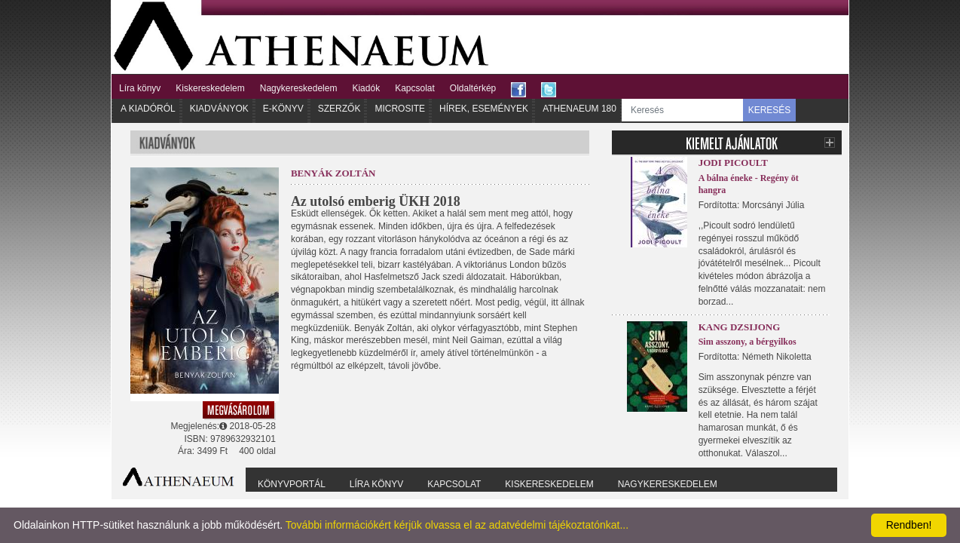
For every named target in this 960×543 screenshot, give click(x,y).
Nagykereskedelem (299, 88)
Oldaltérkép (473, 88)
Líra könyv (140, 88)
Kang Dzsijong (740, 327)
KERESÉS (769, 110)
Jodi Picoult (733, 162)
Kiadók (366, 88)
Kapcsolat (415, 88)
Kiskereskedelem (210, 88)
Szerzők (339, 108)
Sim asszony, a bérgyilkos (747, 341)
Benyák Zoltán (333, 173)
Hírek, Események (483, 108)
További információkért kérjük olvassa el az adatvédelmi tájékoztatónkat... (457, 525)
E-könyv (283, 108)
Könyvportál (292, 484)
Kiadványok (219, 108)
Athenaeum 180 (579, 108)
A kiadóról (148, 108)
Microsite (400, 108)
